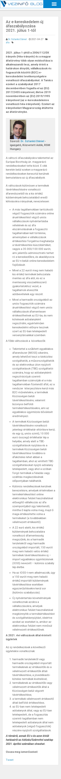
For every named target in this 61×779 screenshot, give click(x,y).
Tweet (10, 759)
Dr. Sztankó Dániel (17, 39)
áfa (7, 42)
